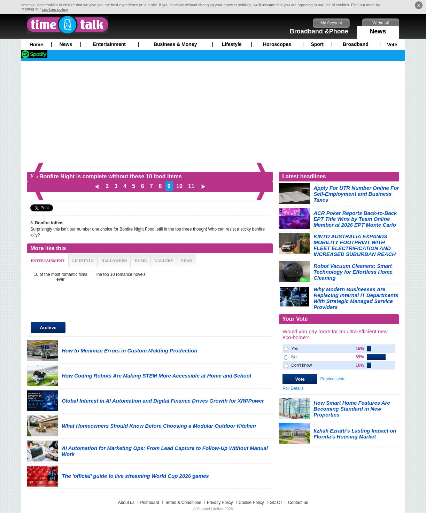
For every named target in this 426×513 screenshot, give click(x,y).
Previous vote (333, 378)
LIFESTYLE (83, 260)
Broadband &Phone (319, 31)
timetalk (67, 24)
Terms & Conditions (183, 502)
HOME (140, 260)
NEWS (186, 260)
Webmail (381, 23)
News (378, 30)
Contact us (298, 502)
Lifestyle (232, 44)
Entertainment (109, 44)
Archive (48, 327)
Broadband (356, 44)
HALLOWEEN (114, 260)
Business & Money (175, 44)
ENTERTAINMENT (47, 260)
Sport (317, 44)
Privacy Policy (220, 502)
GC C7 (276, 502)
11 (191, 186)
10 (179, 186)
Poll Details (292, 388)
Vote (392, 44)
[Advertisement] (213, 113)
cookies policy (55, 9)
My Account (331, 23)
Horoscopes (277, 44)
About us (126, 502)
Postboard (149, 502)
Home (36, 44)
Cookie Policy (251, 502)
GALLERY (163, 260)
